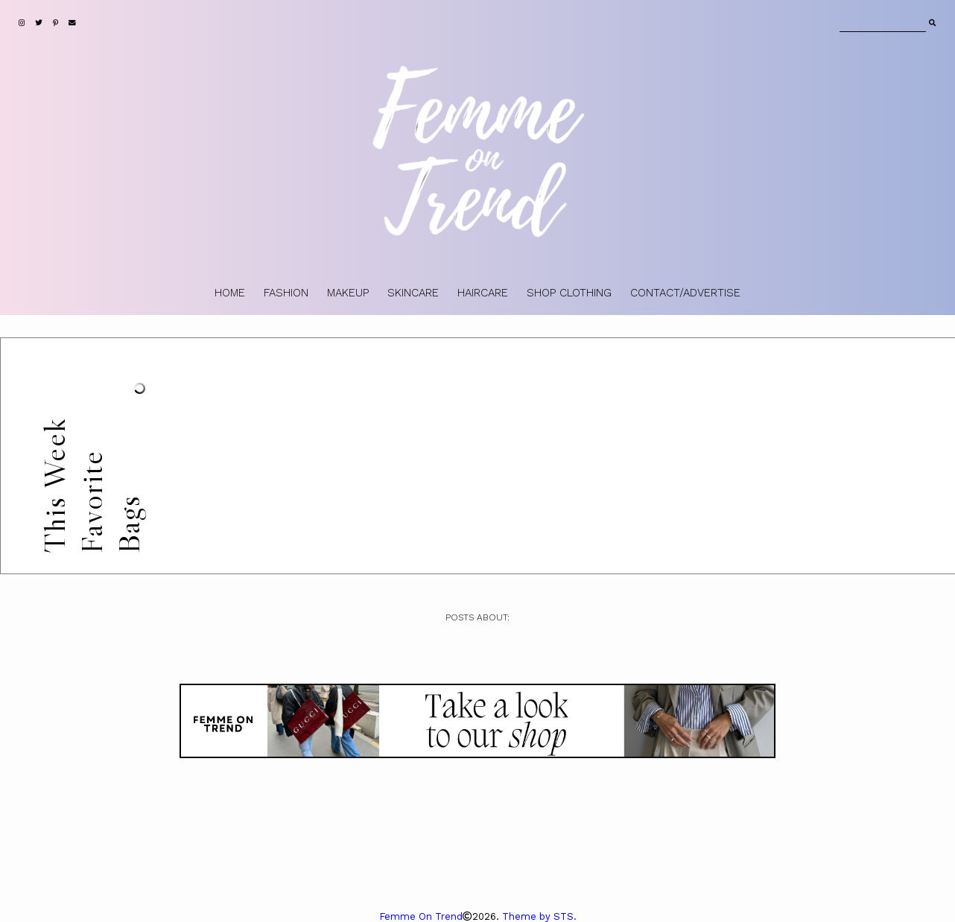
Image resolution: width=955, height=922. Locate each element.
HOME (230, 292)
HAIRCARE (482, 292)
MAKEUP (348, 292)
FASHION (286, 292)
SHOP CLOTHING (569, 292)
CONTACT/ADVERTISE (685, 292)
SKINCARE (413, 292)
